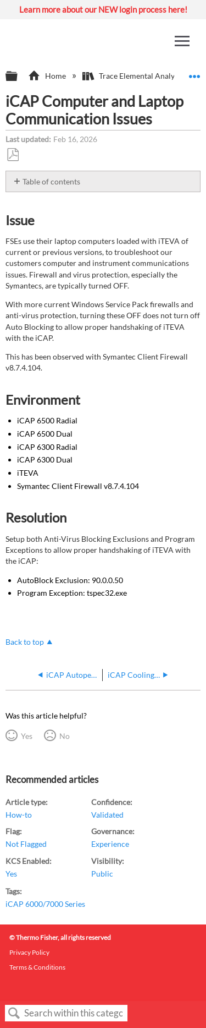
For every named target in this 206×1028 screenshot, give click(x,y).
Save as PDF (13, 155)
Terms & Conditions (37, 967)
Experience (110, 843)
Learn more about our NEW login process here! (103, 9)
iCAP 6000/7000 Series (45, 904)
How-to (18, 814)
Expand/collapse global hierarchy (19, 76)
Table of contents (51, 181)
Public (102, 873)
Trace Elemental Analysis (133, 75)
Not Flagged (26, 843)
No (64, 736)
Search (14, 1013)
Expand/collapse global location (194, 73)
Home (47, 75)
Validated (107, 814)
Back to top (24, 641)
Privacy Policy (29, 952)
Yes (26, 736)
